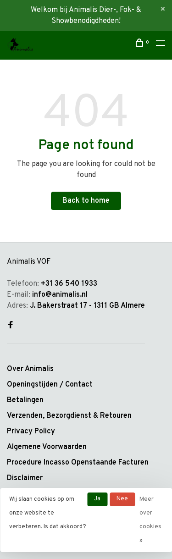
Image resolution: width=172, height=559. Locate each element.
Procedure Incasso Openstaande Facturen (78, 462)
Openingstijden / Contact (50, 384)
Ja (97, 499)
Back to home (86, 200)
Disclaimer (25, 478)
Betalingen (25, 400)
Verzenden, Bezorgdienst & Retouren (69, 416)
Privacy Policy (31, 431)
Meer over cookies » (150, 520)
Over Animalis (30, 369)
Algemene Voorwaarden (47, 447)
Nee (122, 499)
